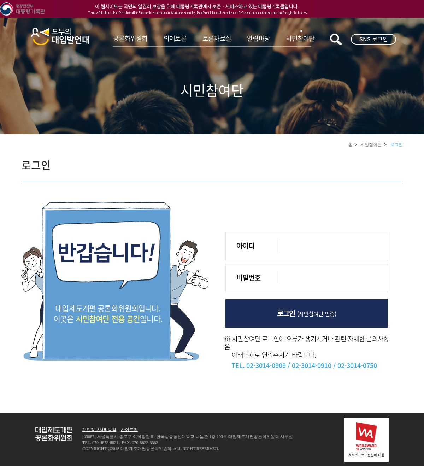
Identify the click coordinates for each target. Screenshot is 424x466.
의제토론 (175, 38)
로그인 (396, 144)
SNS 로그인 (373, 39)
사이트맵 (129, 429)
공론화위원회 (130, 38)
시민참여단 (300, 38)
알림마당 (258, 38)
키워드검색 (336, 39)
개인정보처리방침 (99, 429)
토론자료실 (216, 38)
